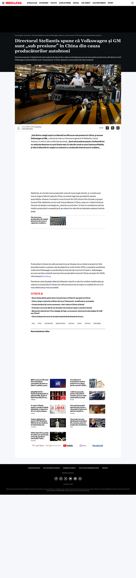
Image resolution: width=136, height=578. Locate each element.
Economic (43, 3)
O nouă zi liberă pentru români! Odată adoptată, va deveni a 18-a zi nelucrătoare (39, 408)
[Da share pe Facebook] (107, 128)
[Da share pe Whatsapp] (118, 128)
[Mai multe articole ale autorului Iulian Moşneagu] (18, 128)
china (39, 323)
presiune (71, 323)
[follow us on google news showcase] (53, 446)
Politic (54, 3)
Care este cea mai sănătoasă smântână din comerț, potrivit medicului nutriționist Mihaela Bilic (79, 422)
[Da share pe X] (112, 128)
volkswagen (97, 323)
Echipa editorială (34, 468)
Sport (110, 3)
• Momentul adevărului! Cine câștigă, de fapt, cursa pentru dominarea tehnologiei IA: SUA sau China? (66, 312)
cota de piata (49, 323)
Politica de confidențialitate (89, 468)
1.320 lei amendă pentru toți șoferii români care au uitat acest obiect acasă (78, 394)
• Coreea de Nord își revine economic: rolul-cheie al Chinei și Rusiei (57, 305)
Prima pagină (19, 35)
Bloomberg (46, 276)
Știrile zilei (32, 3)
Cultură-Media (99, 3)
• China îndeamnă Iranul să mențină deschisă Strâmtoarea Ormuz (57, 317)
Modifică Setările (68, 473)
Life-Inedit (85, 3)
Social (76, 3)
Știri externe (65, 3)
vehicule (87, 323)
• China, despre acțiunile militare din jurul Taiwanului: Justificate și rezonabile (62, 301)
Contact (105, 468)
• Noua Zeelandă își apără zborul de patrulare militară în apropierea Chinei (60, 298)
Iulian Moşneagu (27, 129)
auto (33, 323)
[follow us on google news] (38, 446)
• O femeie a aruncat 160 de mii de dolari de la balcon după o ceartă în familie (61, 308)
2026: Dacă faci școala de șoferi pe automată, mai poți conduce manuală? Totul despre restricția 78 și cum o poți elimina (40, 435)
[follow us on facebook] (97, 446)
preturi (79, 323)
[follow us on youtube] (68, 446)
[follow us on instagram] (82, 446)
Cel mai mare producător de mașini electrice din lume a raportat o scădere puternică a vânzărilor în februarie (40, 220)
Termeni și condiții (69, 468)
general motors (60, 323)
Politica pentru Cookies (51, 468)
